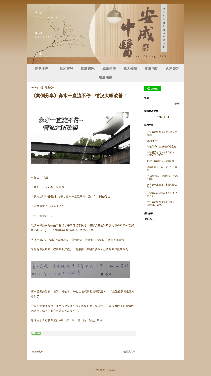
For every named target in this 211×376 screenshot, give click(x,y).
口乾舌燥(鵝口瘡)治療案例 (160, 161)
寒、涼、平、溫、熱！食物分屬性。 (83, 320)
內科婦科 (173, 69)
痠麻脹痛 (105, 77)
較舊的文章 (129, 351)
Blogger (111, 370)
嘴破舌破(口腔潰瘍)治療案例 (161, 146)
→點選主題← (41, 69)
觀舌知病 (130, 69)
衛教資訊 (88, 69)
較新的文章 (37, 351)
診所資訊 (66, 69)
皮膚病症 (151, 69)
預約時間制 (153, 140)
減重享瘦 (109, 69)
